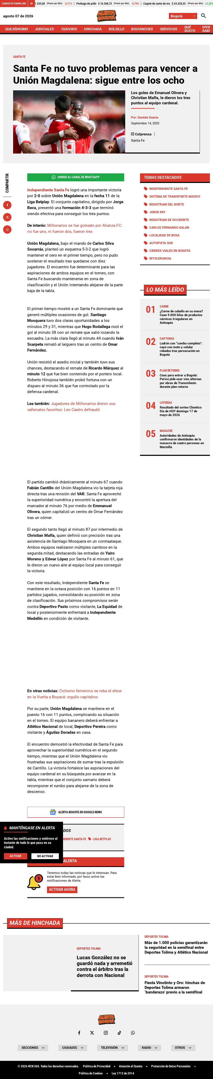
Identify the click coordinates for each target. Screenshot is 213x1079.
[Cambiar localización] (183, 16)
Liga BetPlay (99, 839)
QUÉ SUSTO (189, 29)
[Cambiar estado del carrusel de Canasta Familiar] (31, 3)
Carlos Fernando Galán (169, 227)
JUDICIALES (44, 29)
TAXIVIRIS (69, 29)
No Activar (45, 856)
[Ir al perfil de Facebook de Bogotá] (79, 1033)
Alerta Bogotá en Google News (76, 812)
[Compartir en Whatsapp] (7, 229)
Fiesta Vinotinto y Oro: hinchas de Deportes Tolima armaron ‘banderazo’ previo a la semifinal (175, 987)
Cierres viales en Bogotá (169, 251)
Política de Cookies (91, 1073)
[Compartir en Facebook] (7, 205)
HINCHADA (93, 29)
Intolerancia (160, 258)
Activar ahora (62, 889)
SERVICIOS (168, 29)
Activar (15, 856)
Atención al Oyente (130, 1066)
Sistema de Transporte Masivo (174, 196)
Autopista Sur (161, 243)
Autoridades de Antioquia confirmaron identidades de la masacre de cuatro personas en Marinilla (182, 441)
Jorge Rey (157, 212)
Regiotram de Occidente (169, 220)
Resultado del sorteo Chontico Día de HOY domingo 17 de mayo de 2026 (181, 411)
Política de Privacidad (96, 1066)
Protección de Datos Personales (171, 1066)
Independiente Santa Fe (67, 839)
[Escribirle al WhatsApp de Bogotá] (133, 1033)
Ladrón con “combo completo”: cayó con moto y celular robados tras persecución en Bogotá (181, 349)
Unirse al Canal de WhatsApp (76, 177)
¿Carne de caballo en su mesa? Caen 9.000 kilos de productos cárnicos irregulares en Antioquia (181, 317)
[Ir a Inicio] (106, 16)
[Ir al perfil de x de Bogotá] (92, 1033)
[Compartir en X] (7, 217)
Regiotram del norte (166, 204)
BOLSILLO (116, 29)
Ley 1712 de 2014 (123, 1073)
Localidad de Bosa (164, 235)
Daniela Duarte (148, 117)
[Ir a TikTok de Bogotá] (119, 1033)
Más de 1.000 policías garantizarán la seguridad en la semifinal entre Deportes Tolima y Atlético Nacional (176, 947)
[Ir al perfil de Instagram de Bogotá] (106, 1033)
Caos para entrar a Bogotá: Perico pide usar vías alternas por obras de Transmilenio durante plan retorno (181, 381)
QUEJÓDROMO (16, 29)
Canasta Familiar (14, 3)
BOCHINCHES (142, 29)
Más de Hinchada (35, 922)
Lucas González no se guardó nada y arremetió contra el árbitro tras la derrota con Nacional (105, 966)
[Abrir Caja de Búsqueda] (203, 16)
